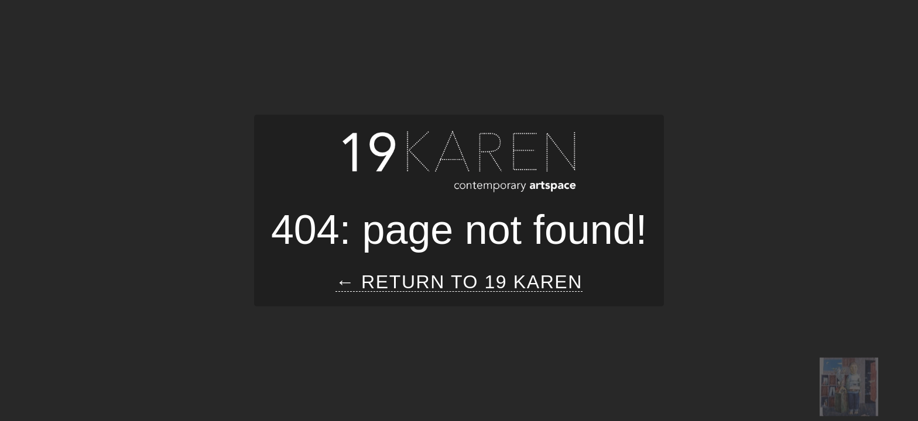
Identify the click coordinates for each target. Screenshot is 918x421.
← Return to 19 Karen (459, 282)
